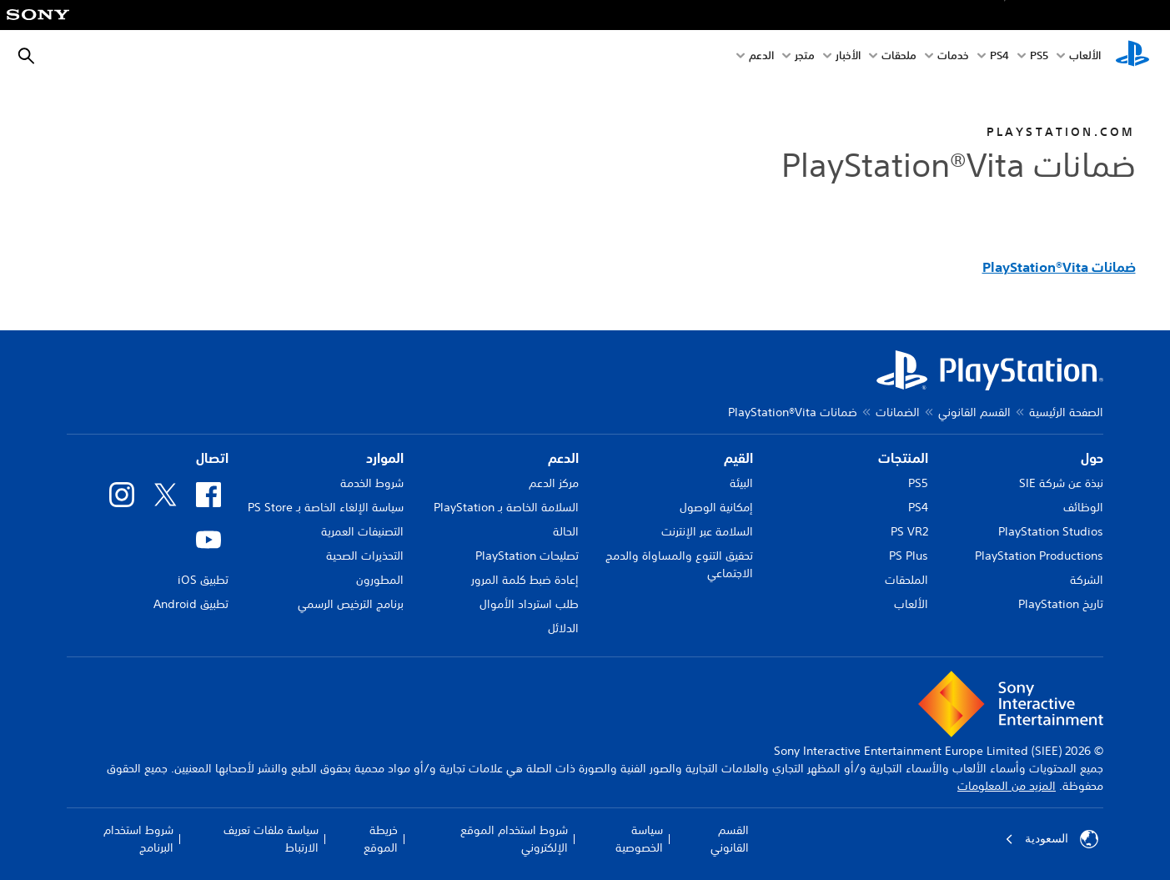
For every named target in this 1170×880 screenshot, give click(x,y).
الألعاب (1085, 57)
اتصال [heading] (212, 458)
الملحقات (906, 579)
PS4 (999, 57)
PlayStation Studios (1050, 531)
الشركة (1086, 579)
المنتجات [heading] (903, 458)
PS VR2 (909, 531)
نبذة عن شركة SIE (1061, 482)
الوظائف (1083, 507)
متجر (805, 57)
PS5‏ (1039, 57)
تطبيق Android (190, 603)
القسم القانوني (974, 412)
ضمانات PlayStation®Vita (1059, 267)
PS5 (918, 482)
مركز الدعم (554, 482)
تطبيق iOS (203, 579)
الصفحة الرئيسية (1066, 412)
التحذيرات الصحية (365, 555)
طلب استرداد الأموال (529, 603)
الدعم (761, 57)
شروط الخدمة (372, 482)
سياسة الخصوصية (639, 838)
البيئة (741, 482)
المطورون (380, 579)
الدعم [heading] (563, 458)
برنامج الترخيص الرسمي (351, 603)
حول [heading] (1092, 458)
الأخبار (848, 57)
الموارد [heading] (385, 458)
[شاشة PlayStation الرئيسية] (1132, 56)
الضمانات (898, 412)
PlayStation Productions (1039, 555)
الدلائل (563, 628)
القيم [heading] (738, 458)
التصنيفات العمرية (362, 531)
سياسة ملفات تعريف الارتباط (271, 838)
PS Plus (908, 555)
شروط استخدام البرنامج (138, 838)
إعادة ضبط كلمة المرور (525, 579)
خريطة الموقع (381, 838)
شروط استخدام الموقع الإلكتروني (514, 838)
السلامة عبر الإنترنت (707, 531)
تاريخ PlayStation (1060, 603)
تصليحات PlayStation (527, 555)
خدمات (953, 57)
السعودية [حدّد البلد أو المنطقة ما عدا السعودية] (1051, 839)
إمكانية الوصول (716, 507)
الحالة (566, 531)
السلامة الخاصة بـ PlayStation (506, 507)
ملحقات (898, 57)
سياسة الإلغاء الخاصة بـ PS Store (326, 507)
